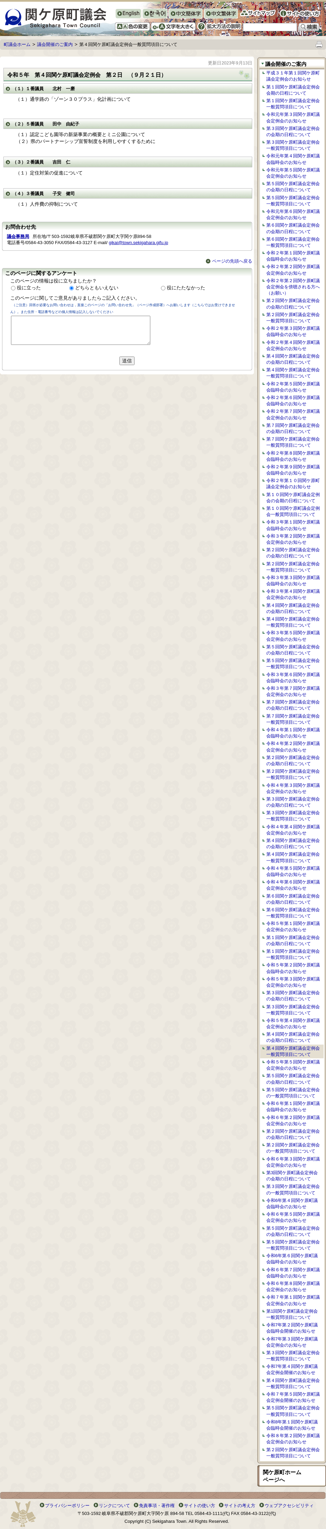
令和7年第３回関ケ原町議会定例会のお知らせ (292, 1342)
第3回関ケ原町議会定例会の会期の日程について (292, 1175)
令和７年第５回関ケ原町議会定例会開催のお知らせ (293, 1397)
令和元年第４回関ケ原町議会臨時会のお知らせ (293, 159)
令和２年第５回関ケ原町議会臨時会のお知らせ (293, 387)
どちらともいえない (96, 287)
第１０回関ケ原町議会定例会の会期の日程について (293, 497)
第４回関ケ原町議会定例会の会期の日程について (293, 359)
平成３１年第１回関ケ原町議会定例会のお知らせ (293, 76)
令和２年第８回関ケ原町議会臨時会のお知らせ (293, 456)
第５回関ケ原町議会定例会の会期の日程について (293, 186)
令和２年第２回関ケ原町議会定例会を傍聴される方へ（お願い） (293, 287)
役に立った (29, 287)
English (128, 14)
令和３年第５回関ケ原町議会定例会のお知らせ (293, 635)
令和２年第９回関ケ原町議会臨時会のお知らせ (293, 469)
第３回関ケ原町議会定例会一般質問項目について (293, 145)
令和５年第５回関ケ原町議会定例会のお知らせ (293, 1065)
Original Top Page (163, 5)
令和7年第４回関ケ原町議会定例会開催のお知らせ (292, 1369)
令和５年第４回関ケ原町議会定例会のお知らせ (293, 1023)
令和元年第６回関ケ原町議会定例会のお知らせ (293, 214)
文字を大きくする (173, 26)
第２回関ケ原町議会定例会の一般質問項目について (293, 1148)
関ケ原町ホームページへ (282, 1476)
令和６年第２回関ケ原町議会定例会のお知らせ (293, 1120)
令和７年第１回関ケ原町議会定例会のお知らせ (293, 1300)
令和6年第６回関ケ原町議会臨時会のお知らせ (292, 1258)
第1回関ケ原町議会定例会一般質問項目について (292, 1314)
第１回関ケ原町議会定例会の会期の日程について (293, 940)
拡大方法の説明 (219, 26)
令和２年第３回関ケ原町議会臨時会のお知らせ (293, 331)
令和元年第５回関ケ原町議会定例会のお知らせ (293, 173)
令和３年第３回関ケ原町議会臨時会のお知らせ (293, 580)
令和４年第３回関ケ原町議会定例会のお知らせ (293, 788)
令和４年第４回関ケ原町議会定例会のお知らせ (293, 829)
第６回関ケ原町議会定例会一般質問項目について (293, 242)
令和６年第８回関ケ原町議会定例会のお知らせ (293, 1286)
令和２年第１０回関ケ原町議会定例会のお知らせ (293, 483)
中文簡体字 (185, 14)
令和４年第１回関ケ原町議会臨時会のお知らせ (293, 732)
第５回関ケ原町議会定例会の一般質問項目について (293, 1092)
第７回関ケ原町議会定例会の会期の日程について (293, 428)
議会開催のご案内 (55, 44)
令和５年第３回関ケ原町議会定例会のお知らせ (293, 982)
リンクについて (114, 1505)
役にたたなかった (186, 287)
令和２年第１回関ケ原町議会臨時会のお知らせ (293, 256)
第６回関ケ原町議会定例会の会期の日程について (293, 228)
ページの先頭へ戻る (229, 261)
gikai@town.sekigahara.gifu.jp (138, 242)
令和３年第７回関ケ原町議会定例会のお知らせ (293, 691)
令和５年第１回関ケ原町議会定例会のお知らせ (293, 926)
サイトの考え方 (239, 1505)
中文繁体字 (221, 14)
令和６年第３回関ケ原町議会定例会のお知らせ (293, 1162)
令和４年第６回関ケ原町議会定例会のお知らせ (293, 885)
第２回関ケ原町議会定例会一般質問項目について (293, 317)
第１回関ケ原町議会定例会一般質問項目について (293, 103)
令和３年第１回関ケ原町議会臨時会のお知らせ (293, 525)
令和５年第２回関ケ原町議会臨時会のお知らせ (293, 968)
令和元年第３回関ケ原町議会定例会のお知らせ (293, 117)
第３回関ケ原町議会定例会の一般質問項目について (293, 1189)
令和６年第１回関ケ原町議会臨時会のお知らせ (293, 1106)
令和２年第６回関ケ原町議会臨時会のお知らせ (293, 400)
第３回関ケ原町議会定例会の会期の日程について (293, 131)
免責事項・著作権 (157, 1505)
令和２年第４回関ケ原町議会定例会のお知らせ (293, 345)
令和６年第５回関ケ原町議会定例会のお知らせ (293, 1217)
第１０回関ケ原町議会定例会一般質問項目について (293, 511)
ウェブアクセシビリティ (289, 1505)
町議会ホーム (17, 44)
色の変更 (132, 26)
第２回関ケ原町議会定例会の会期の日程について (293, 303)
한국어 (154, 14)
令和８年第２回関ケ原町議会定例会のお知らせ (293, 1438)
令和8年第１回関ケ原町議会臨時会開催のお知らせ (292, 1425)
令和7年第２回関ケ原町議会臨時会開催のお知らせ (292, 1328)
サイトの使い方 (300, 13)
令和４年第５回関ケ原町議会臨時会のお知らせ (293, 871)
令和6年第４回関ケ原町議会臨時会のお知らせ (292, 1203)
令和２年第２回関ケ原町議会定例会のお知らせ (293, 269)
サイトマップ (258, 13)
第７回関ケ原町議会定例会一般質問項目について (293, 442)
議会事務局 (18, 236)
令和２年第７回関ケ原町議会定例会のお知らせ (293, 414)
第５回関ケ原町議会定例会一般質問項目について (293, 200)
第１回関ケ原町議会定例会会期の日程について (293, 90)
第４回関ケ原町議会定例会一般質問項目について (293, 372)
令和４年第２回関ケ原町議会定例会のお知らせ (293, 746)
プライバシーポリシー (67, 1505)
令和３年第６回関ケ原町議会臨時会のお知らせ (293, 677)
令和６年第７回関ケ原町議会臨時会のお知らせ (293, 1272)
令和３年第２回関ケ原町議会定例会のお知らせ (293, 539)
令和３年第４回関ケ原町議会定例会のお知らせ (293, 594)
